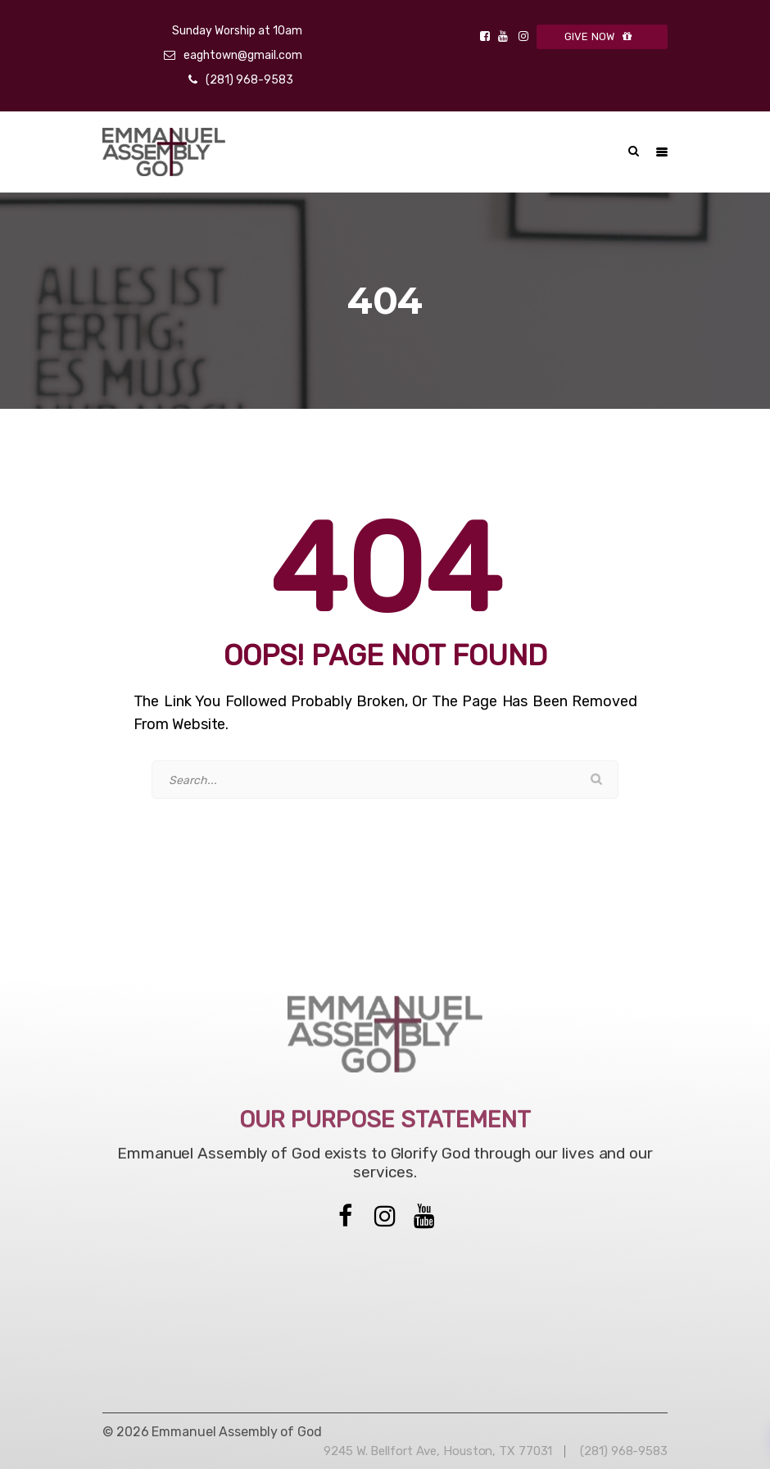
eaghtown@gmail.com (242, 55)
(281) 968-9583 (249, 80)
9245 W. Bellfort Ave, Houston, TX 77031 (438, 1451)
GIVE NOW (602, 36)
